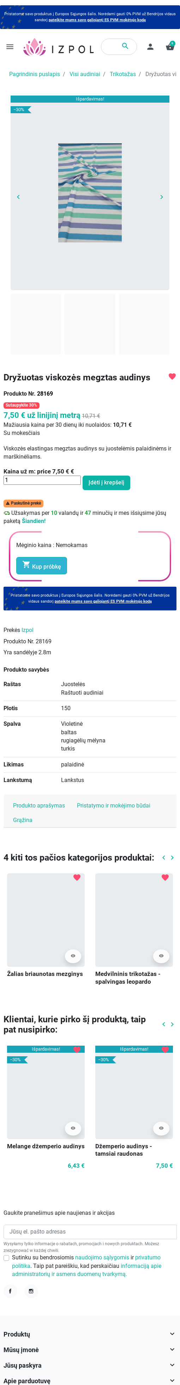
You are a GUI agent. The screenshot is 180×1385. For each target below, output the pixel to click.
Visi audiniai (85, 74)
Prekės (12, 630)
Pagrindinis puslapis (34, 74)
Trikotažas (123, 74)
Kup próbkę (41, 565)
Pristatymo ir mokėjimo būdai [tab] (113, 806)
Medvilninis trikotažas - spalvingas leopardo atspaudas (128, 982)
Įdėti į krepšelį (106, 482)
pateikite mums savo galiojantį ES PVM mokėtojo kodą (97, 20)
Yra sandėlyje (20, 652)
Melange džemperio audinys (46, 1146)
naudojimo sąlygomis (103, 1257)
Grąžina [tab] (22, 820)
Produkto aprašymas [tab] (39, 806)
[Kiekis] (42, 480)
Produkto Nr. (20, 394)
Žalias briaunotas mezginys (45, 974)
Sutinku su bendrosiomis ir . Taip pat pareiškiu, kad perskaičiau (86, 1265)
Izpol (28, 630)
